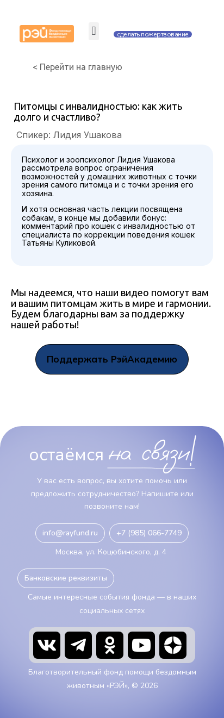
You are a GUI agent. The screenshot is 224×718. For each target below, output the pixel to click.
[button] (94, 31)
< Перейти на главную (77, 67)
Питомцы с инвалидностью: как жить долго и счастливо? (98, 111)
